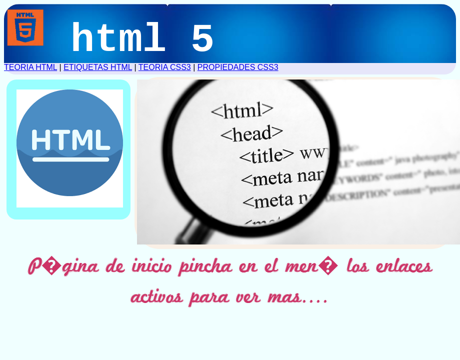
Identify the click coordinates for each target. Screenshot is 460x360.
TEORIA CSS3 (164, 67)
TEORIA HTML (30, 67)
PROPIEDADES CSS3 (238, 67)
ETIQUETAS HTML (98, 67)
